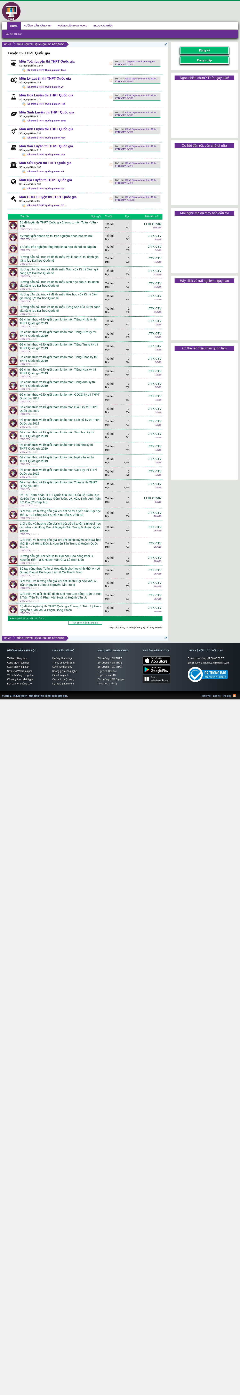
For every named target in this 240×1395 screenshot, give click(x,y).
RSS (111, 63)
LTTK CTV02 (25, 229)
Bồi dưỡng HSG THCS (109, 662)
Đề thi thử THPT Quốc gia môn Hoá (46, 104)
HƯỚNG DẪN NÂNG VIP (37, 25)
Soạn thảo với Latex (18, 666)
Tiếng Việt (206, 696)
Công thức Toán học (18, 662)
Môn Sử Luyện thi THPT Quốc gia (45, 163)
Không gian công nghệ (64, 671)
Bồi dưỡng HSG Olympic (111, 679)
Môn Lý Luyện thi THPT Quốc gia (45, 78)
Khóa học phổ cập (107, 683)
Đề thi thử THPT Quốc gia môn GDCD (47, 205)
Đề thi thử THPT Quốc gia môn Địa (45, 188)
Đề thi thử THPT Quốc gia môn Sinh (46, 120)
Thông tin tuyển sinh (63, 662)
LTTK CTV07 (25, 505)
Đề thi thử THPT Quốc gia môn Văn (46, 154)
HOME (14, 26)
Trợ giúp (227, 696)
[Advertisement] (204, 107)
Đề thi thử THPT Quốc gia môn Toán (46, 70)
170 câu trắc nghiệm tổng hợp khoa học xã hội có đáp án (57, 246)
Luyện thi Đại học (107, 671)
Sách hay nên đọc (62, 666)
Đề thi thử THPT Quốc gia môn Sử (45, 171)
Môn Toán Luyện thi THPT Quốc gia (46, 61)
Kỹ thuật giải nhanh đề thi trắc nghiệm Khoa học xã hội (56, 236)
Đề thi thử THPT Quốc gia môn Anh (46, 137)
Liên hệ (217, 696)
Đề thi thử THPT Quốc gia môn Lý (45, 87)
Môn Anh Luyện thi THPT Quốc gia (46, 129)
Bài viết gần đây (14, 34)
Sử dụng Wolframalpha (20, 671)
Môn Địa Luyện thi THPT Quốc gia (45, 180)
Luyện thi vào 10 (106, 675)
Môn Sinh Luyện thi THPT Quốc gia (46, 112)
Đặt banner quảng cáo (19, 683)
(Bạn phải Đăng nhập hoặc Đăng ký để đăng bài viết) (136, 627)
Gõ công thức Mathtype (20, 679)
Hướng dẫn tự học (62, 658)
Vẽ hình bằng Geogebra (20, 675)
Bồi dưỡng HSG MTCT (109, 666)
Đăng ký (204, 50)
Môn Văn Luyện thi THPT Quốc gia (46, 146)
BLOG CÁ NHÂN (103, 25)
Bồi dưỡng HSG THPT (109, 658)
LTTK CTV (120, 64)
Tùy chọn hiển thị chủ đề (85, 622)
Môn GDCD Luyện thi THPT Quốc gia (48, 197)
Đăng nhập (204, 60)
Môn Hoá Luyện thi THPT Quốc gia (46, 95)
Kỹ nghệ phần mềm (63, 683)
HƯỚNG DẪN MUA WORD (72, 25)
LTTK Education (69, 693)
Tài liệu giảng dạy (17, 658)
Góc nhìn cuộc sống (63, 679)
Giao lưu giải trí (60, 675)
